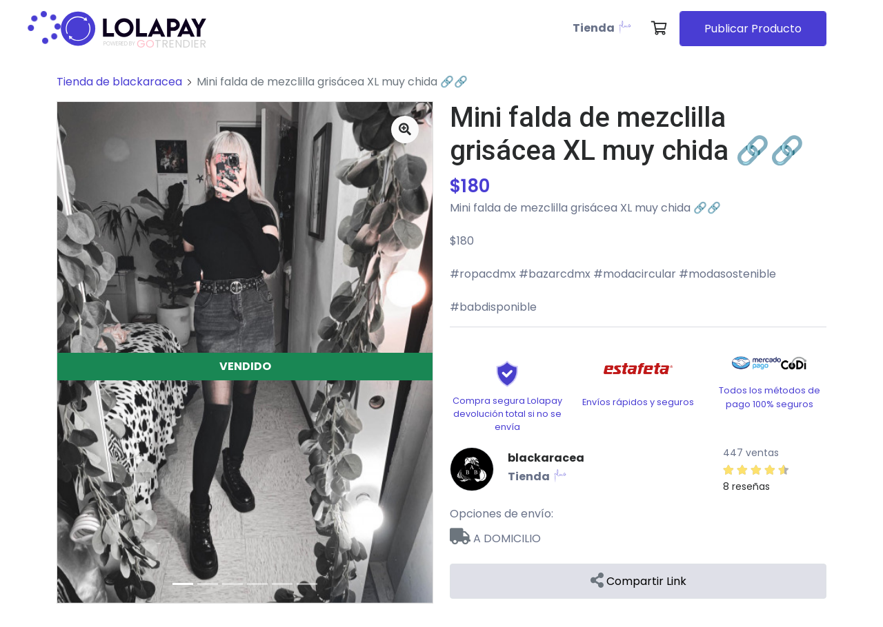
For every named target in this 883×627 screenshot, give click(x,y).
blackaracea (546, 458)
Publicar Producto (753, 29)
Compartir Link (638, 581)
